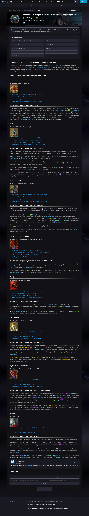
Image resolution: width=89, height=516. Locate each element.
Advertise (37, 504)
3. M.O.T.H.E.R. (15, 44)
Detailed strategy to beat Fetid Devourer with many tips (26, 199)
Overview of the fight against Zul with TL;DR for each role (27, 332)
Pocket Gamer (49, 508)
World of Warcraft (16, 10)
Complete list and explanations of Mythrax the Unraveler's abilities (29, 382)
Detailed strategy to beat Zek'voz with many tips (25, 254)
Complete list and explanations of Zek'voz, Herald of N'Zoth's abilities (30, 252)
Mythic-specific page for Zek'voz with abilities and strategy (27, 257)
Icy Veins (11, 504)
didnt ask (76, 465)
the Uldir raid (54, 65)
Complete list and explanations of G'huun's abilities (25, 430)
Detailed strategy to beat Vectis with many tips (24, 295)
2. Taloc (48, 40)
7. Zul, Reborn (15, 52)
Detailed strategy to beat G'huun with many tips (24, 432)
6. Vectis (48, 48)
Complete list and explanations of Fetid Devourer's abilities (27, 197)
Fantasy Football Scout (58, 508)
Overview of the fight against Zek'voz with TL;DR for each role (28, 250)
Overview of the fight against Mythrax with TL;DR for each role (28, 380)
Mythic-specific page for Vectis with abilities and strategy (27, 297)
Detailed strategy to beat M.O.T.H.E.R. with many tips (26, 142)
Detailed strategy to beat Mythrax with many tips (25, 384)
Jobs (54, 504)
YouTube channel (26, 467)
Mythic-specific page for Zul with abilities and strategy (26, 338)
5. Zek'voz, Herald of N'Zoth (18, 48)
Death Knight (24, 10)
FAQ (40, 504)
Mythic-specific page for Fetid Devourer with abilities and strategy (29, 201)
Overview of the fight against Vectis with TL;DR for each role (28, 291)
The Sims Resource (34, 508)
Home (10, 10)
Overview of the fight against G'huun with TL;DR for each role (28, 428)
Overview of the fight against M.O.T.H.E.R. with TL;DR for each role (29, 138)
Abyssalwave (28, 465)
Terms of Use (49, 504)
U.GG (28, 508)
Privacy (43, 504)
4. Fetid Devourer (50, 44)
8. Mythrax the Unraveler (51, 52)
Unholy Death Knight (32, 10)
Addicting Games (42, 508)
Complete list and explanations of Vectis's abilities (25, 293)
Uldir (12, 31)
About (28, 504)
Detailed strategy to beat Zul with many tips (23, 336)
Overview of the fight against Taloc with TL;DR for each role (27, 94)
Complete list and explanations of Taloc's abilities (25, 96)
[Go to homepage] (8, 1)
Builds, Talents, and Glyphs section (36, 67)
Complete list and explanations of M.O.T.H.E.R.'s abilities (26, 140)
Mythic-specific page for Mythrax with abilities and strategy (27, 386)
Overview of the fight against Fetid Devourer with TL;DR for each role (30, 194)
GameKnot (66, 508)
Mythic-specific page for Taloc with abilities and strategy (27, 101)
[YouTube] (33, 23)
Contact (32, 504)
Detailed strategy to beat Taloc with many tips (24, 99)
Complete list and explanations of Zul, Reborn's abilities (26, 334)
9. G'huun (14, 55)
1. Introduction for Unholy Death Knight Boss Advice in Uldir (25, 40)
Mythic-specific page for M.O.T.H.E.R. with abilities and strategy (28, 144)
